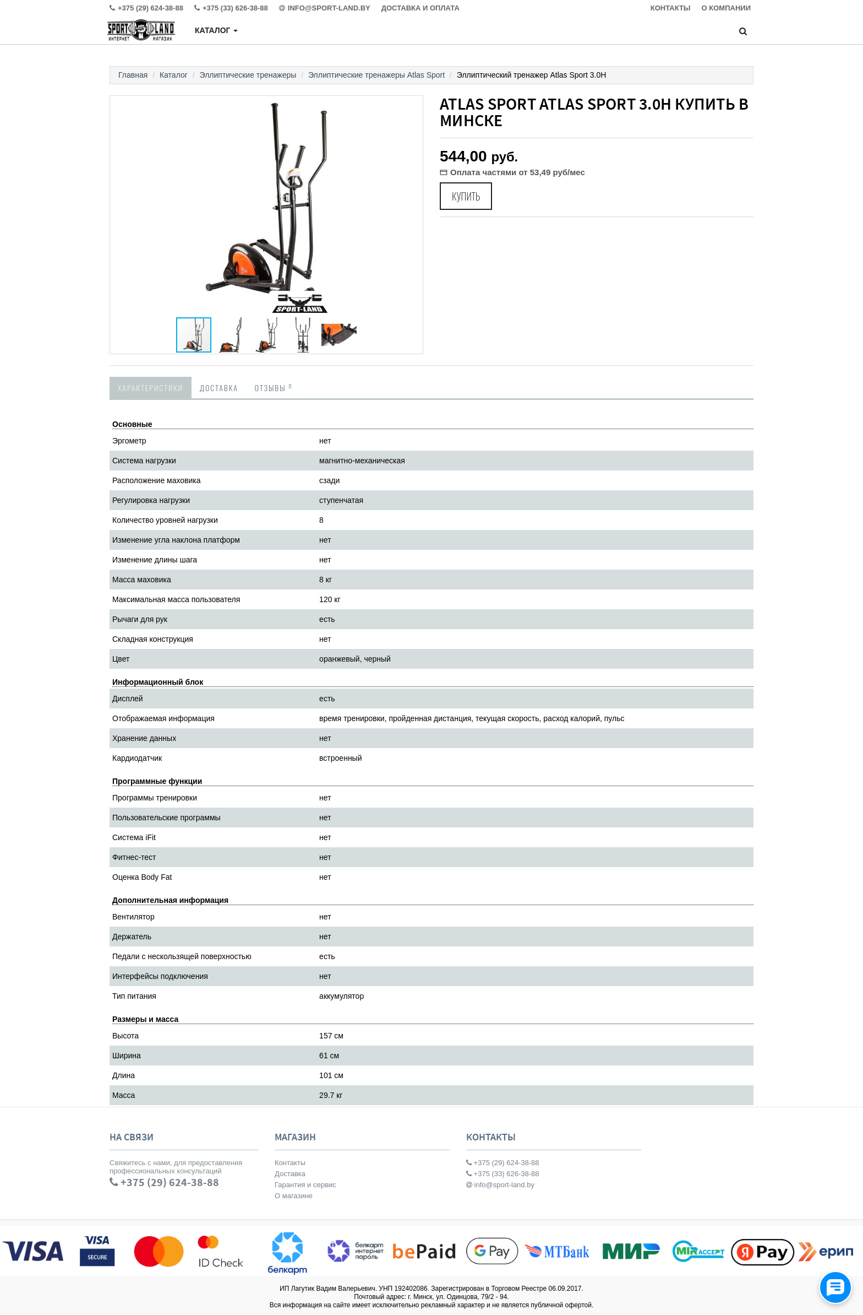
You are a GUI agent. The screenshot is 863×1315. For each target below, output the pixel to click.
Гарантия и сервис (305, 1185)
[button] (413, 106)
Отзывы (274, 387)
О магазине (294, 1196)
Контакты (290, 1163)
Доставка (219, 387)
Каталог (216, 30)
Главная (133, 75)
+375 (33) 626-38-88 (502, 1174)
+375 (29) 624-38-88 (502, 1163)
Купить (466, 196)
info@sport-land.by (500, 1185)
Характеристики (150, 387)
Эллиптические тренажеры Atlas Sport (376, 75)
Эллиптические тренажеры (248, 75)
